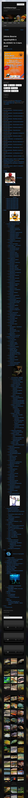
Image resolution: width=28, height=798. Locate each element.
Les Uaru (10, 491)
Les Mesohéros (11, 477)
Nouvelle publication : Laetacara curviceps (12, 155)
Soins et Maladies (10, 519)
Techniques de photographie (14, 548)
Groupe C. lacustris (15, 396)
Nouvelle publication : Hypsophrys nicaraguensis (14, 133)
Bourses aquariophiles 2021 (12, 203)
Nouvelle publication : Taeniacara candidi (12, 136)
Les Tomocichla (11, 319)
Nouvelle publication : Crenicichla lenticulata (13, 115)
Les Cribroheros (11, 251)
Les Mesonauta (11, 474)
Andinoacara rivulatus (14, 346)
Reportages (9, 600)
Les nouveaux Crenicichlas (17, 379)
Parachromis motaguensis (15, 298)
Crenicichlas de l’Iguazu (18, 381)
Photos (8, 598)
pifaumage (18, 101)
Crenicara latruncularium (15, 362)
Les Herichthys (11, 263)
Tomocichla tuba (13, 321)
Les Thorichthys (11, 316)
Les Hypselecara (11, 460)
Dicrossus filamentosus (15, 447)
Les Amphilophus (12, 230)
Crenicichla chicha (17, 380)
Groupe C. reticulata (15, 413)
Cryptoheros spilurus (14, 259)
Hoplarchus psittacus (14, 466)
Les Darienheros (11, 261)
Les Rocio (10, 311)
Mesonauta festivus (14, 476)
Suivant (22, 29)
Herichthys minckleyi (14, 268)
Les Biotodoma (11, 355)
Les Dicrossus (11, 446)
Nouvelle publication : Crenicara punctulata (13, 144)
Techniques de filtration (13, 541)
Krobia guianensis (13, 469)
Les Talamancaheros (12, 313)
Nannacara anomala (14, 480)
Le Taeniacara (11, 489)
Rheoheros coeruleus (14, 308)
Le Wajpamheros (11, 333)
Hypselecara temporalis (15, 463)
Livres (8, 185)
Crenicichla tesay (16, 383)
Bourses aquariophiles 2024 (12, 198)
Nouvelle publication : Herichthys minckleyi (13, 118)
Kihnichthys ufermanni (14, 278)
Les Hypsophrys (11, 271)
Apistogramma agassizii (15, 352)
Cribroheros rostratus (14, 256)
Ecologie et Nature (10, 557)
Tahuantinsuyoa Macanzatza (16, 483)
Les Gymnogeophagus (13, 451)
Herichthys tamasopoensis (15, 269)
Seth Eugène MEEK (11, 569)
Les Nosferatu (11, 291)
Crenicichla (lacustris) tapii (18, 401)
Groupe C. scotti (14, 441)
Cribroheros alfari (13, 252)
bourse (10, 103)
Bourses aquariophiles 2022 (12, 201)
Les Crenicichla (11, 365)
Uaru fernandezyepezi (14, 494)
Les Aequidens (11, 341)
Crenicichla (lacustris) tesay (18, 403)
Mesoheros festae (13, 456)
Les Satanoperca (11, 484)
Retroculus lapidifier (14, 305)
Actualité (10, 22)
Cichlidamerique (10, 8)
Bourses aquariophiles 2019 (9, 101)
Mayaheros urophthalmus (15, 289)
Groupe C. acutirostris (15, 384)
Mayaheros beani (13, 288)
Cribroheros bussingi (14, 255)
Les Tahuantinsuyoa (12, 481)
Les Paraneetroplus (12, 299)
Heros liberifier (13, 457)
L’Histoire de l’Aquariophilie (12, 560)
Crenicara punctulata (14, 363)
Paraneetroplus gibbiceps (15, 301)
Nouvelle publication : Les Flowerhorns (12, 153)
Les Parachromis (11, 296)
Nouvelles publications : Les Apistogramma (13, 138)
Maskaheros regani (14, 285)
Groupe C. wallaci (15, 443)
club (13, 103)
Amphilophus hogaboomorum (16, 232)
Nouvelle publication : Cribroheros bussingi (13, 110)
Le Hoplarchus (11, 464)
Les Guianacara (11, 449)
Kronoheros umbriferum (15, 281)
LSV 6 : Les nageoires (12, 535)
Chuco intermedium (14, 243)
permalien (7, 104)
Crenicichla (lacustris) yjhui (18, 400)
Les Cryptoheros (11, 258)
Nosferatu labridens (14, 292)
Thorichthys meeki (13, 318)
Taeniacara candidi (14, 490)
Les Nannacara (11, 479)
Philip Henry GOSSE (11, 566)
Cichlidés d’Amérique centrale (13, 223)
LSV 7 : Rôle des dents (13, 537)
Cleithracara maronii (14, 359)
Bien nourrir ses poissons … (14, 509)
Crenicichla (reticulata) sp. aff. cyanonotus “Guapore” (19, 422)
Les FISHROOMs (11, 594)
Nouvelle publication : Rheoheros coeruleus (13, 150)
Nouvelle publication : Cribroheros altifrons (13, 127)
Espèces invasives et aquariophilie (15, 559)
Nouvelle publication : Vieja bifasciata (11, 147)
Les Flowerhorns (11, 225)
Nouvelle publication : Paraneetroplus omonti (13, 124)
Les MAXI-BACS (11, 595)
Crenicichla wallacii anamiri (18, 444)
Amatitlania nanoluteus (14, 228)
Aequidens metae (13, 342)
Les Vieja (10, 325)
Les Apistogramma (12, 348)
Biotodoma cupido (13, 356)
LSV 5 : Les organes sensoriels (14, 534)
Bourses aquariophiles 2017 (12, 208)
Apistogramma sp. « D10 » (15, 353)
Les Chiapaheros (11, 239)
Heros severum (13, 459)
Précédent (6, 29)
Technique (9, 538)
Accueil (5, 22)
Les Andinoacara (11, 345)
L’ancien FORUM (10, 587)
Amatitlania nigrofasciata (15, 229)
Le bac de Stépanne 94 (14, 597)
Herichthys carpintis (14, 265)
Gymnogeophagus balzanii (15, 453)
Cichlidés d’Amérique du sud (13, 336)
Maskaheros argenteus (14, 283)
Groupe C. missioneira (16, 404)
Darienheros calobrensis (15, 262)
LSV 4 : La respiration (12, 532)
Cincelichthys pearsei (14, 249)
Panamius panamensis (14, 295)
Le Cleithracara (11, 358)
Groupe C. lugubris (15, 386)
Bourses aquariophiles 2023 (12, 200)
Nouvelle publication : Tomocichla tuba (12, 130)
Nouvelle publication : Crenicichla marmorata (13, 113)
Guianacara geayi (13, 450)
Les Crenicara (11, 361)
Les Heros (10, 454)
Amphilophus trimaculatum (15, 238)
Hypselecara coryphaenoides (16, 461)
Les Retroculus (11, 303)
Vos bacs (8, 592)
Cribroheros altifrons (14, 253)
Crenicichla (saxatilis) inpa (18, 437)
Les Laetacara (11, 471)
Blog (19, 22)
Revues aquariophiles (11, 183)
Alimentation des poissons (12, 508)
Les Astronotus (11, 338)
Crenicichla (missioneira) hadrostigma (17, 410)
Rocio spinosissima (14, 312)
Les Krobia (10, 467)
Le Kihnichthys (11, 276)
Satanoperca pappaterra (15, 487)
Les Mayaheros (11, 286)
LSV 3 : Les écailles (12, 531)
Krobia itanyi (12, 470)
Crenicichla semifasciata (16, 430)
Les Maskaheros (11, 282)
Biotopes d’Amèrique (11, 591)
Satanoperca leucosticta (15, 486)
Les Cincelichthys (12, 246)
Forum (5, 25)
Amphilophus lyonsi (14, 236)
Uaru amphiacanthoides (15, 493)
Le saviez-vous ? (10, 524)
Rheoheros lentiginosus (15, 309)
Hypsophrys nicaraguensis (15, 272)
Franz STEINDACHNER (11, 573)
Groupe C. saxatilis (15, 433)
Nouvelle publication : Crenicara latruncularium (13, 121)
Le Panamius (11, 293)
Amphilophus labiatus (14, 235)
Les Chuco (10, 242)
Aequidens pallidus (14, 343)
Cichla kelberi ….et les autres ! (14, 245)
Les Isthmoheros (11, 273)
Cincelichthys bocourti (14, 248)
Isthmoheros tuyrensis (14, 275)
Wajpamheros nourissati (15, 335)
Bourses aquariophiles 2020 (12, 204)
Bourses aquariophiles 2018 (12, 207)
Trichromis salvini (13, 323)
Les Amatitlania (11, 226)
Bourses (19, 100)
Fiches (15, 22)
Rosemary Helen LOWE (11, 567)
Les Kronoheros (11, 279)
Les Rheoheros (11, 306)
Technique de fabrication (13, 539)
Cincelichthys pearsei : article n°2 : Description (13, 165)
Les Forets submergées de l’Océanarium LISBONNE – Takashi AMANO (15, 603)
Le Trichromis (11, 322)
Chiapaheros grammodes (15, 241)
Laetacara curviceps (14, 473)
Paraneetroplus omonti (14, 302)
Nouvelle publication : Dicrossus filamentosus (13, 141)
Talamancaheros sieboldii (15, 315)
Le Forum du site (8, 607)
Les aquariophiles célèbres (10, 562)
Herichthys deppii (13, 266)
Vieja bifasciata (13, 329)
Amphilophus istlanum (14, 233)
